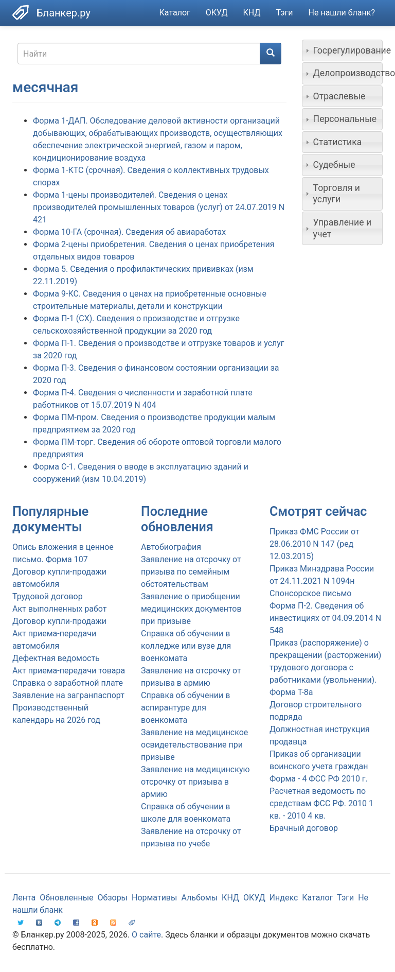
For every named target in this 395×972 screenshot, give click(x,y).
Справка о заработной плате (67, 683)
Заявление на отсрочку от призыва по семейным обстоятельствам (191, 571)
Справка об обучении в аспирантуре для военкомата (185, 707)
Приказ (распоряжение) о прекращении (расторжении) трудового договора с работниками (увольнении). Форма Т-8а (325, 667)
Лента (23, 897)
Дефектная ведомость (56, 658)
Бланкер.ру (64, 13)
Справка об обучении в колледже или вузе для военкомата (186, 646)
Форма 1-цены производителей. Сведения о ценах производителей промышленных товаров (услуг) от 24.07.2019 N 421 (158, 207)
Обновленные (66, 897)
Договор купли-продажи (59, 621)
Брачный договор (304, 828)
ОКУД (217, 13)
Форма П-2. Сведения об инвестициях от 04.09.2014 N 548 (325, 618)
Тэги (284, 13)
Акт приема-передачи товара (68, 670)
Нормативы (154, 897)
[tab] (342, 50)
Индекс (284, 897)
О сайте (146, 935)
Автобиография (171, 547)
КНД (252, 13)
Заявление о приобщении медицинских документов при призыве (191, 609)
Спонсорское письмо (310, 593)
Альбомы (199, 897)
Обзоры (113, 897)
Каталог (174, 13)
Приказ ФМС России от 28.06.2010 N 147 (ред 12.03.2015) (315, 544)
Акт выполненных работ (59, 609)
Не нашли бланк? (342, 13)
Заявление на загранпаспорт (68, 695)
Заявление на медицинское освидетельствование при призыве (194, 744)
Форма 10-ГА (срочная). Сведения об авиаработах (129, 232)
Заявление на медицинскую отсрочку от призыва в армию (195, 782)
